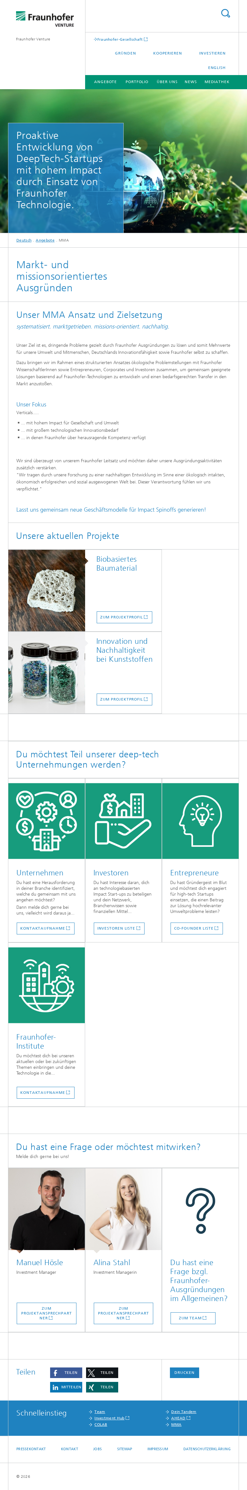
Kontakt (69, 1449)
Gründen (125, 53)
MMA (176, 1424)
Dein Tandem (183, 1411)
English (217, 67)
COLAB (100, 1424)
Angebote (105, 82)
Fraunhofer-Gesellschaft (120, 39)
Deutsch (23, 240)
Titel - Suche (225, 13)
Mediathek (217, 82)
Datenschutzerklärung (207, 1449)
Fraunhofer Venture (33, 39)
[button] (66, 1372)
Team (99, 1411)
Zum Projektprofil (121, 617)
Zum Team (190, 1318)
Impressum (157, 1449)
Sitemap (124, 1449)
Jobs (97, 1449)
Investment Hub (109, 1418)
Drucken (184, 1372)
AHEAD (178, 1418)
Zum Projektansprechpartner (46, 1313)
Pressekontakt (31, 1449)
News (191, 82)
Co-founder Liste (193, 928)
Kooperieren (167, 53)
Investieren (212, 53)
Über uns (167, 82)
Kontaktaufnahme (42, 928)
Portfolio (137, 82)
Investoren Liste (116, 928)
